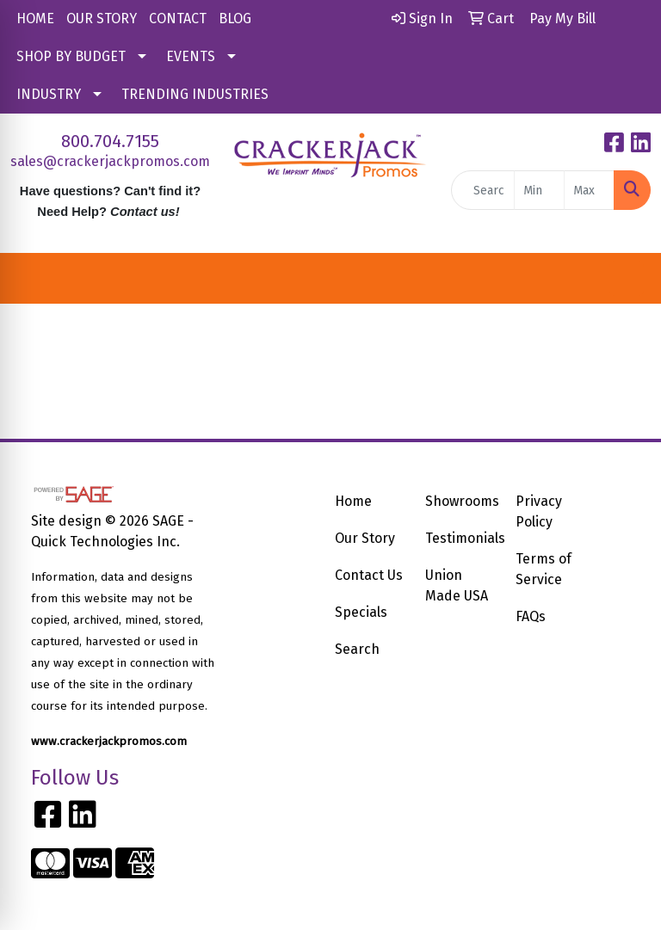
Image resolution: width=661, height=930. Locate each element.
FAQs (531, 616)
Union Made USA (456, 585)
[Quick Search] (483, 190)
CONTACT (178, 18)
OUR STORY (101, 18)
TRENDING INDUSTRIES (195, 94)
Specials (361, 612)
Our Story (365, 538)
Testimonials (460, 538)
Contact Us (369, 575)
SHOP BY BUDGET (71, 56)
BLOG (235, 18)
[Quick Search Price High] (589, 190)
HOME (35, 18)
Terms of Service (543, 569)
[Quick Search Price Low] (539, 190)
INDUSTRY (48, 94)
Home (353, 501)
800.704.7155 (110, 141)
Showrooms (460, 501)
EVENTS (190, 56)
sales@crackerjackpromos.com (110, 161)
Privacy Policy (539, 511)
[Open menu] (626, 279)
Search (357, 649)
